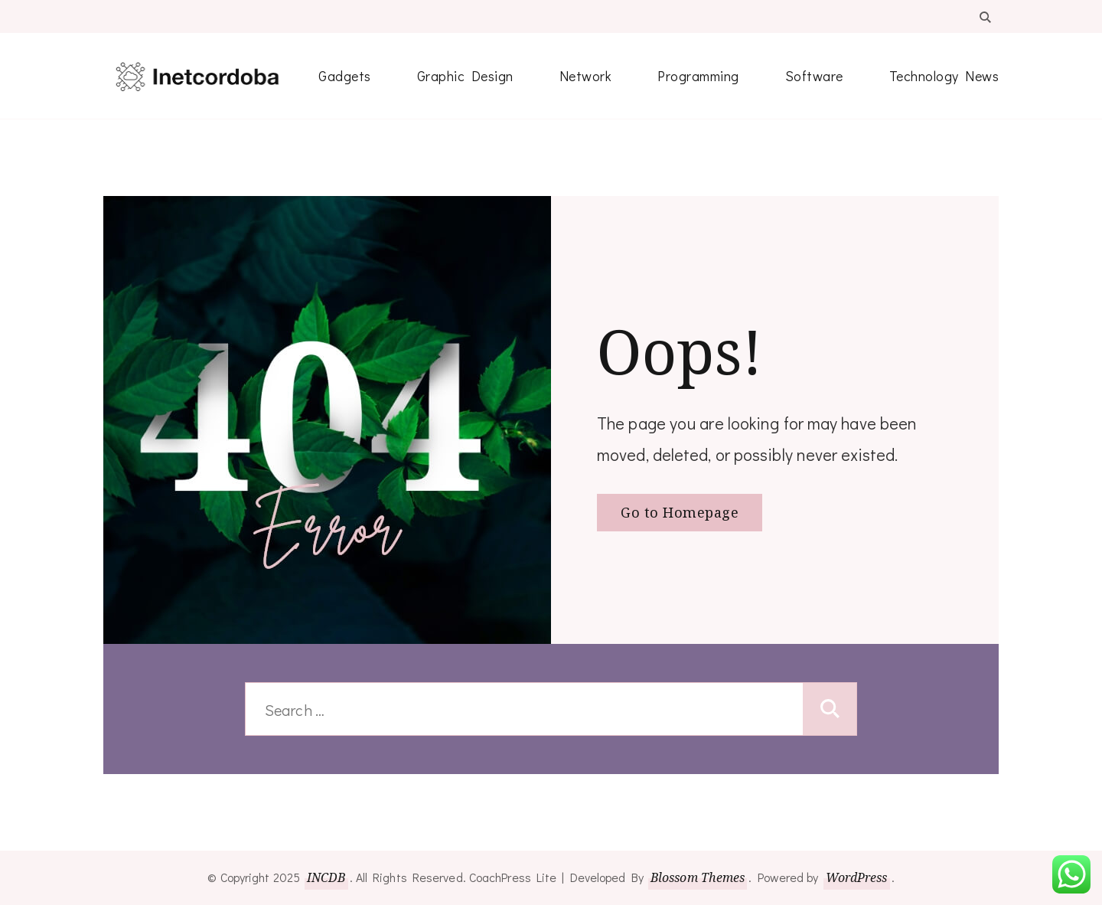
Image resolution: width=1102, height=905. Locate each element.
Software (814, 76)
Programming (698, 76)
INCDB (326, 877)
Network (585, 76)
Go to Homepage (679, 512)
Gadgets (344, 76)
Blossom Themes (697, 877)
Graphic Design (465, 76)
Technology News (944, 76)
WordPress (857, 877)
